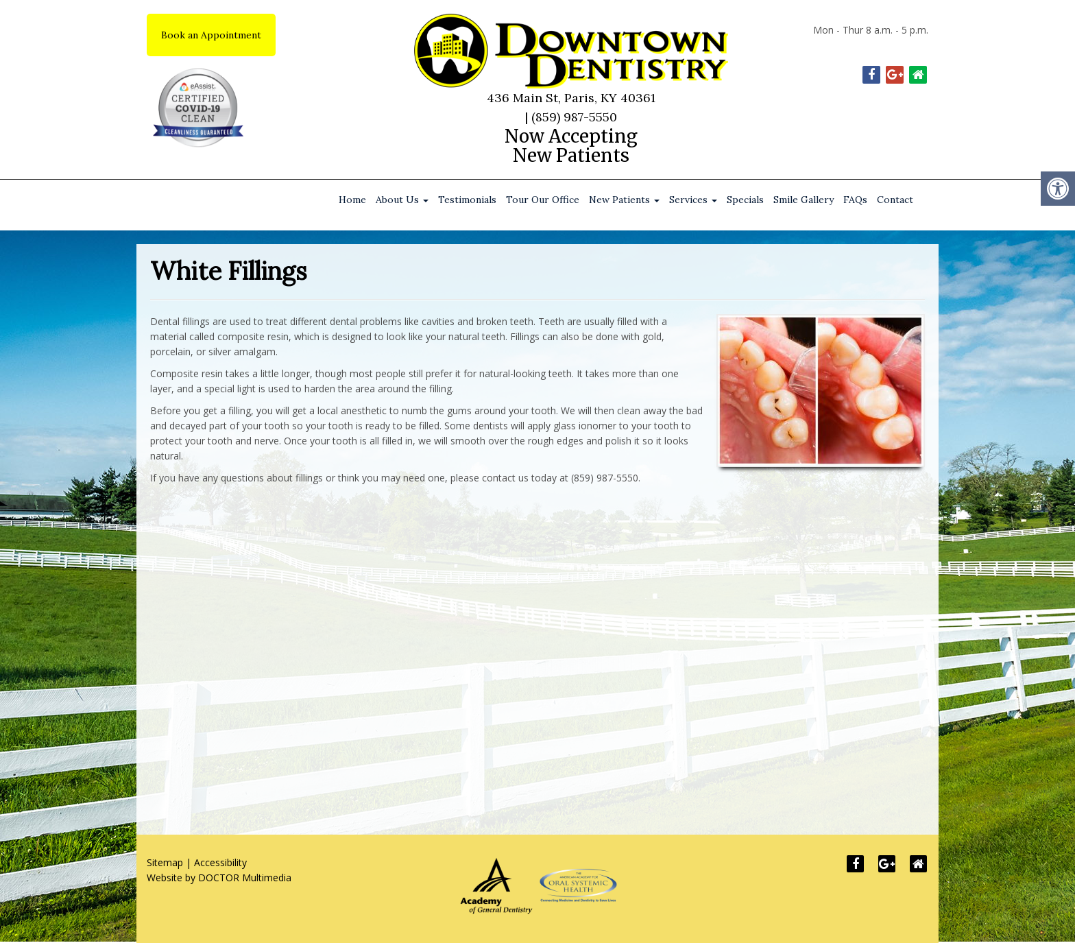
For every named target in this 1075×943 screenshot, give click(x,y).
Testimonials (467, 199)
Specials (745, 199)
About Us (402, 199)
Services (693, 199)
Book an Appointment (211, 35)
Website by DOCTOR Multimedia (219, 877)
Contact (895, 199)
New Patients (624, 199)
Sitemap (165, 862)
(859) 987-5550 (574, 117)
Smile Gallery (803, 199)
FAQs (855, 199)
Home (352, 199)
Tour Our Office (542, 199)
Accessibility (220, 862)
